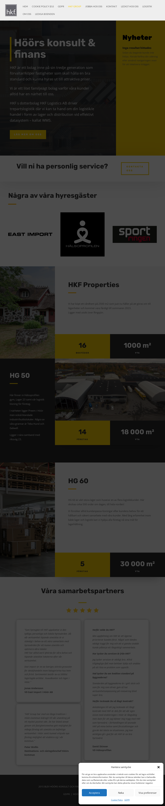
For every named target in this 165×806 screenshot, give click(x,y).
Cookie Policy (117, 800)
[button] (158, 767)
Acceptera (94, 792)
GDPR (127, 800)
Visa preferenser (148, 792)
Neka (121, 792)
